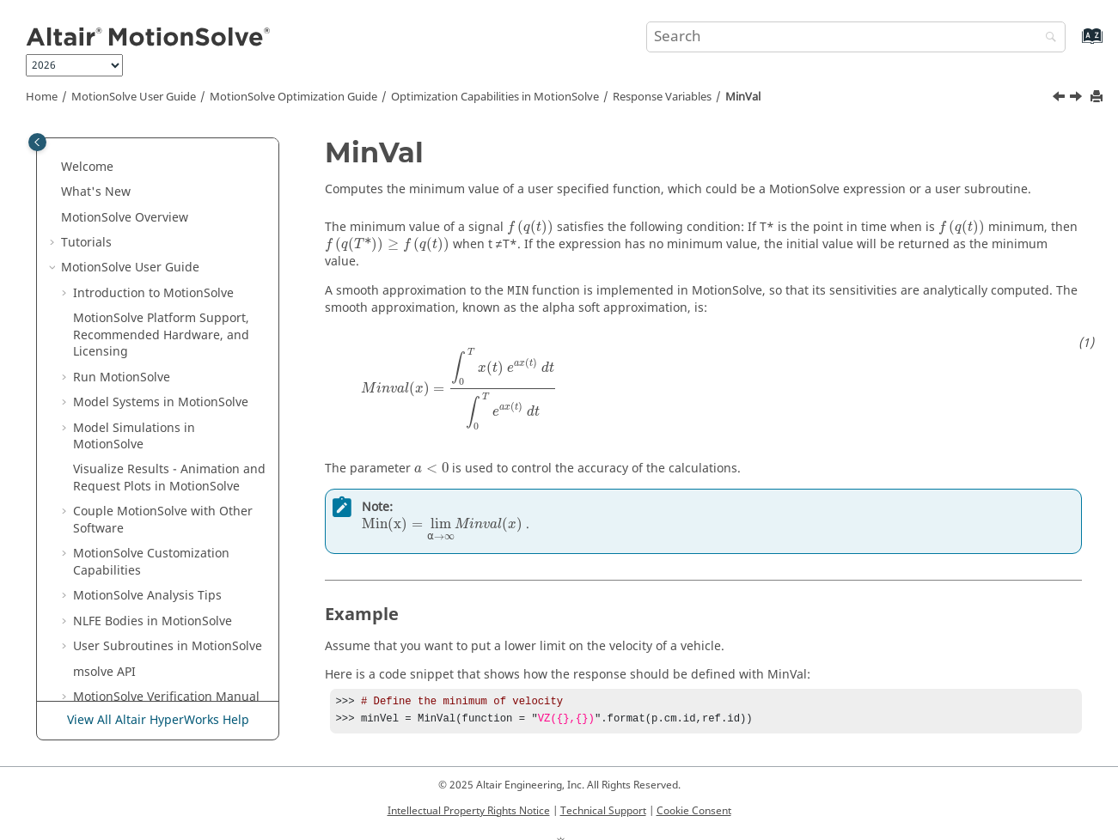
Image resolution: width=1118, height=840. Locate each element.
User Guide (133, 97)
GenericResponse (159, 280)
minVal (129, 533)
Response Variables (662, 97)
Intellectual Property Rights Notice (469, 814)
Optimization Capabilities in (495, 97)
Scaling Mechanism (153, 584)
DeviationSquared (160, 256)
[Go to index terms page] (1073, 44)
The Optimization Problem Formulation (172, 171)
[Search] (1047, 38)
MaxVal (129, 331)
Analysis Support (145, 609)
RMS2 (125, 382)
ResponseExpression (168, 306)
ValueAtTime (145, 482)
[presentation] (530, 227)
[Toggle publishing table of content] (37, 142)
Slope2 (128, 407)
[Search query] (856, 36)
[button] (90, 163)
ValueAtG (135, 457)
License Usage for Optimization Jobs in (155, 651)
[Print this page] (1098, 97)
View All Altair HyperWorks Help (158, 676)
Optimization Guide (293, 97)
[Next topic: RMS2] (1077, 98)
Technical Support (603, 814)
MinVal (743, 97)
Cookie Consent (694, 814)
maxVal (129, 508)
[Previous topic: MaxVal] (1060, 98)
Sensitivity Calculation (160, 559)
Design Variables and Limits (177, 205)
